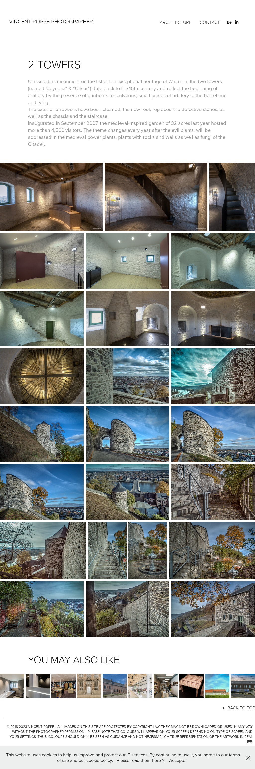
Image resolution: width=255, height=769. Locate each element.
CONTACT (210, 22)
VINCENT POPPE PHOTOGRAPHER (51, 21)
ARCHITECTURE (175, 22)
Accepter (178, 760)
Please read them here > (140, 760)
